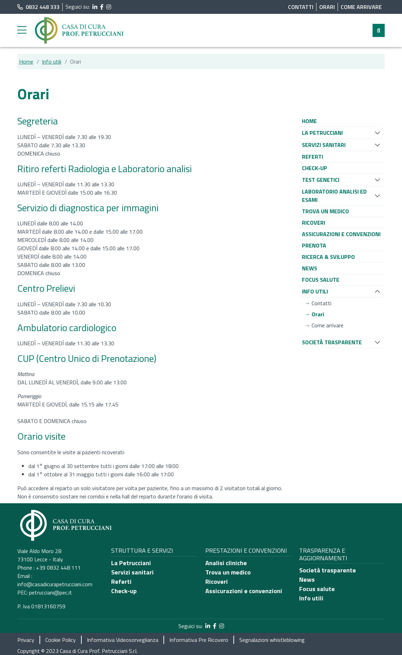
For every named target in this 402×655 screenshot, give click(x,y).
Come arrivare (361, 7)
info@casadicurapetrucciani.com (54, 584)
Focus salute (317, 588)
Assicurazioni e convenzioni (243, 591)
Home (26, 61)
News (307, 579)
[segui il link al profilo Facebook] (102, 7)
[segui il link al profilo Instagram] (108, 7)
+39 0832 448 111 (58, 567)
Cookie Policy (60, 640)
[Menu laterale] (21, 30)
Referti (121, 581)
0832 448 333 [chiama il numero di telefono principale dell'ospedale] (38, 7)
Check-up (124, 591)
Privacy (25, 640)
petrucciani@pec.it (50, 592)
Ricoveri (216, 581)
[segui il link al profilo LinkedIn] (94, 7)
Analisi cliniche (226, 563)
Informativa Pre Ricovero (198, 640)
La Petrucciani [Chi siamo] (131, 563)
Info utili (51, 61)
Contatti (300, 7)
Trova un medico (228, 572)
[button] (309, 121)
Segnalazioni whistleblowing (272, 640)
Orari (327, 7)
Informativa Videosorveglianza (122, 640)
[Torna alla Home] (80, 30)
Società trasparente (327, 570)
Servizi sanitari (132, 572)
